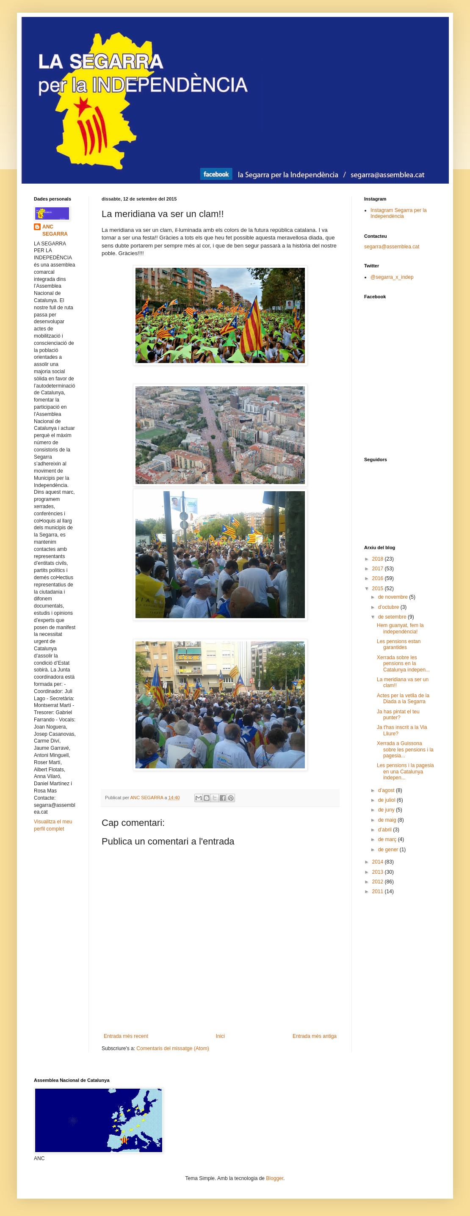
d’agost (387, 790)
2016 (378, 578)
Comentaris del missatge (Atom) (172, 1048)
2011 (378, 891)
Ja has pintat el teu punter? (398, 715)
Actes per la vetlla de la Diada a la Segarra (403, 698)
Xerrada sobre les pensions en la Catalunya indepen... (403, 664)
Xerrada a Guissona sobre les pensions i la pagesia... (405, 749)
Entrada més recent (126, 1036)
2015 (378, 588)
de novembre (393, 597)
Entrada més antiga (315, 1036)
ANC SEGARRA (55, 230)
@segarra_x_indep (392, 277)
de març (388, 839)
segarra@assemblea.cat (391, 247)
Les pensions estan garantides (398, 644)
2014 (378, 862)
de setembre (393, 617)
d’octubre (389, 607)
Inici (220, 1036)
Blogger (274, 1178)
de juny (387, 810)
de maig (388, 820)
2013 (378, 872)
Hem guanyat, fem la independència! (400, 628)
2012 (378, 882)
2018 (378, 559)
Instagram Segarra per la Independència (398, 213)
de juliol (387, 800)
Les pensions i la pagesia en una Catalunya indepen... (405, 771)
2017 (378, 569)
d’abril (385, 830)
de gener (389, 850)
